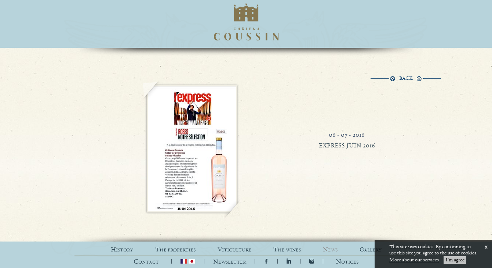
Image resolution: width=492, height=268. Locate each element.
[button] (347, 262)
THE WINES (287, 250)
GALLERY (371, 250)
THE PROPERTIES (175, 250)
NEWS (330, 250)
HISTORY (122, 250)
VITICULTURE (234, 250)
